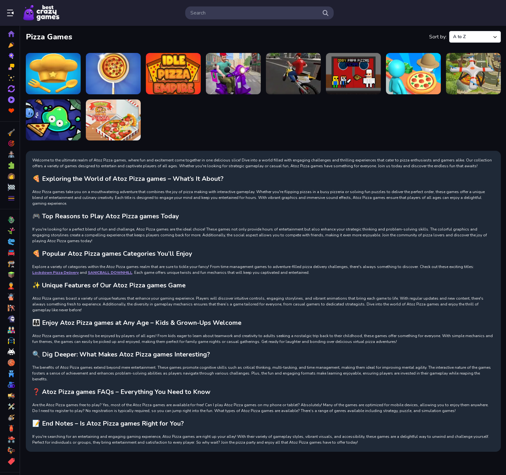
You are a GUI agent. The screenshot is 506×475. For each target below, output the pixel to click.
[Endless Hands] (53, 73)
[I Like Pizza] (113, 73)
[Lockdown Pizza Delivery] (233, 73)
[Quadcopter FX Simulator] (473, 73)
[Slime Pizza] (53, 120)
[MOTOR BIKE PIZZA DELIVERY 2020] (293, 73)
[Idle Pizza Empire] (173, 73)
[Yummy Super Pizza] (113, 120)
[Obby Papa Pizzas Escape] (353, 73)
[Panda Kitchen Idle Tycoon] (413, 73)
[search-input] (254, 13)
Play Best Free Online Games (41, 13)
